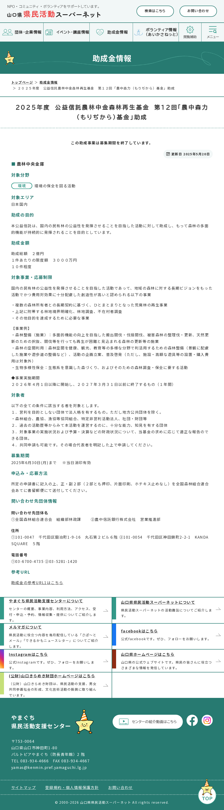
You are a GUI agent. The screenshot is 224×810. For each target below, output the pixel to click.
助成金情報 (49, 82)
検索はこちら (155, 11)
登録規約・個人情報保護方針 (72, 787)
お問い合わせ (198, 11)
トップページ (22, 82)
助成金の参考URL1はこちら (37, 582)
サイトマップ (23, 787)
